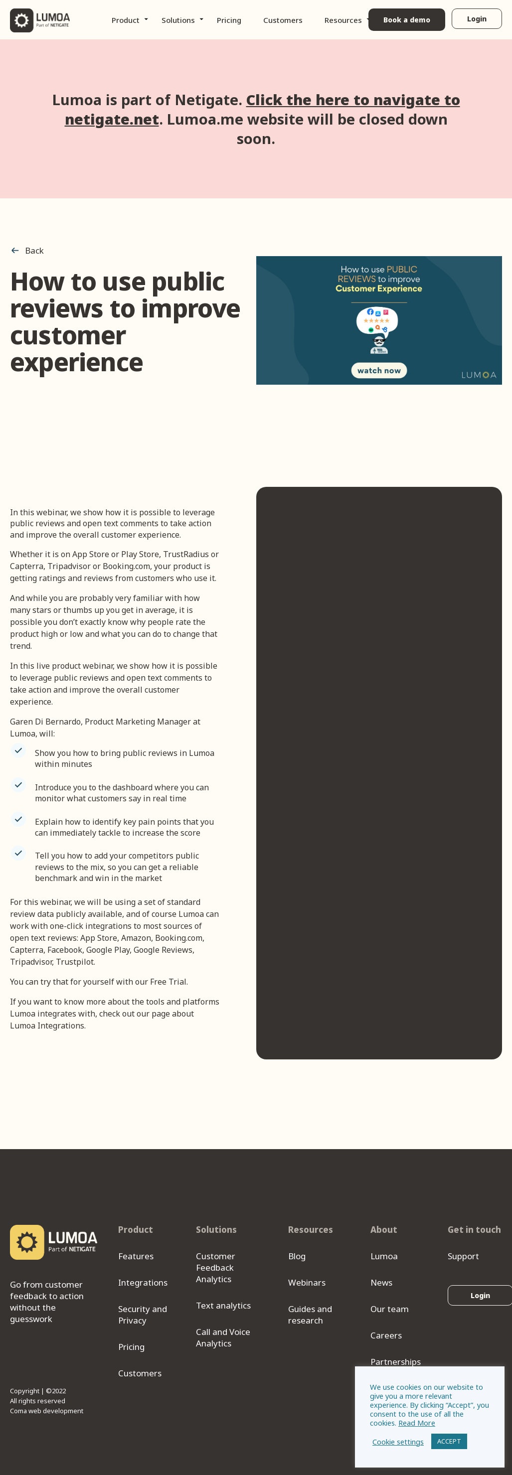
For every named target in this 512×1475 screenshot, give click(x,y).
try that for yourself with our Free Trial (113, 981)
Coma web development (46, 1410)
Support (463, 1256)
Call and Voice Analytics (223, 1337)
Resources (343, 20)
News (381, 1282)
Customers (283, 20)
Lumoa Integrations (47, 1025)
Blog (297, 1256)
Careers (386, 1335)
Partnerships (395, 1361)
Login (477, 18)
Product (126, 20)
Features (136, 1256)
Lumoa (384, 1256)
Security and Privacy (142, 1314)
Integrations (143, 1282)
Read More (416, 1423)
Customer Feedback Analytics (215, 1267)
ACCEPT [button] (449, 1441)
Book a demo (406, 19)
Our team (389, 1309)
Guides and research (310, 1314)
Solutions (178, 20)
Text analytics (223, 1305)
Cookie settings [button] (398, 1441)
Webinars (307, 1282)
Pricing (229, 20)
